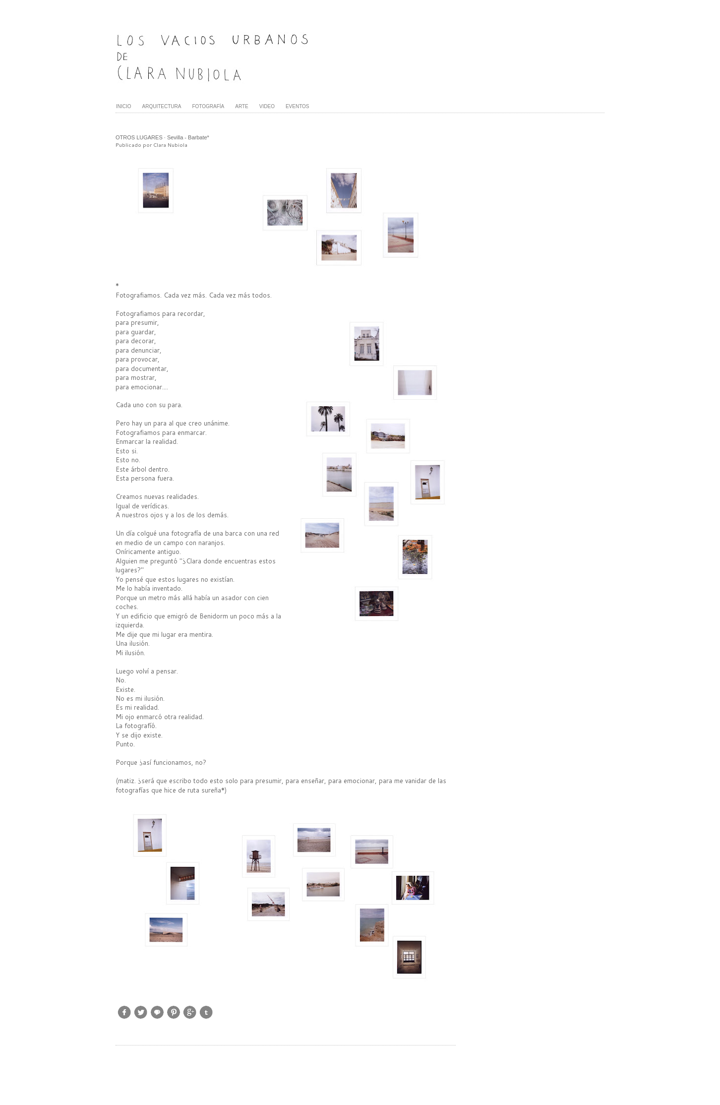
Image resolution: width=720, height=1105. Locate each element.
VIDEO (267, 106)
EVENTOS (297, 106)
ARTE (241, 106)
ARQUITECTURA (161, 106)
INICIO (123, 106)
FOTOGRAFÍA (208, 106)
